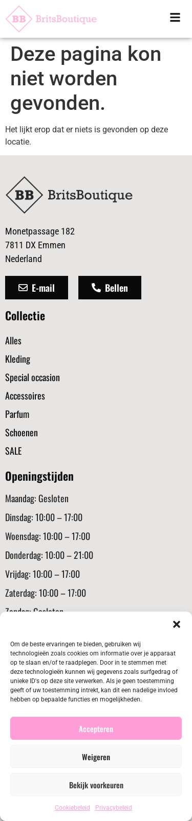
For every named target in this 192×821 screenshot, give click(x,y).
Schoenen (21, 432)
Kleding (17, 358)
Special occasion (32, 377)
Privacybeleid (113, 807)
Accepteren (96, 728)
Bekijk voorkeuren (96, 784)
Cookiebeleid (72, 807)
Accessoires (25, 395)
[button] (177, 624)
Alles (13, 340)
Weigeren (96, 756)
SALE (13, 450)
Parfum (17, 413)
